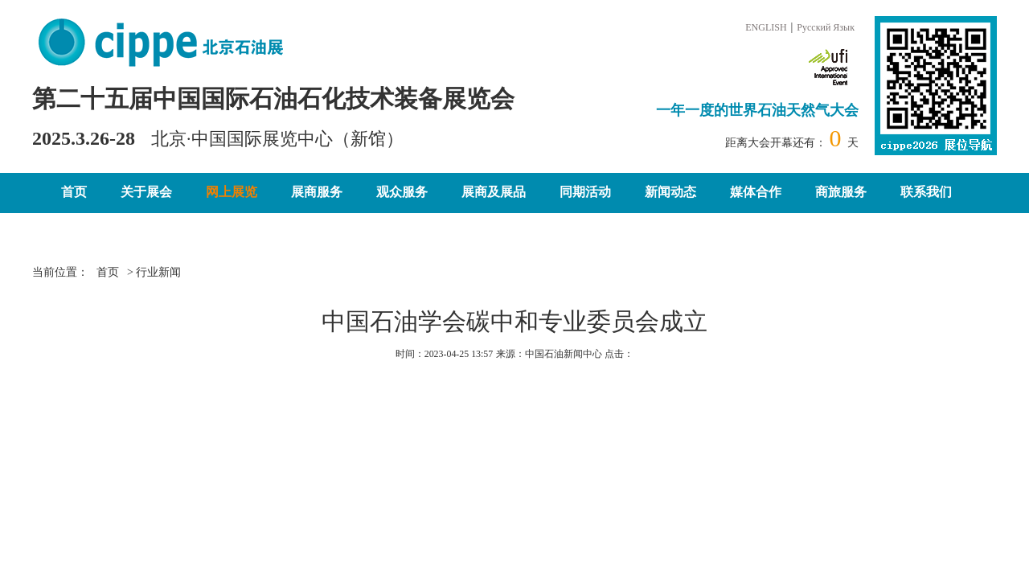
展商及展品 (493, 192)
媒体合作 (755, 192)
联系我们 (926, 192)
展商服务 (316, 192)
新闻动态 (670, 192)
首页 (74, 192)
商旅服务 (841, 192)
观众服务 (402, 192)
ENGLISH (765, 27)
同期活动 (585, 192)
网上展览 (231, 192)
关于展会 (146, 192)
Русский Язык (826, 27)
